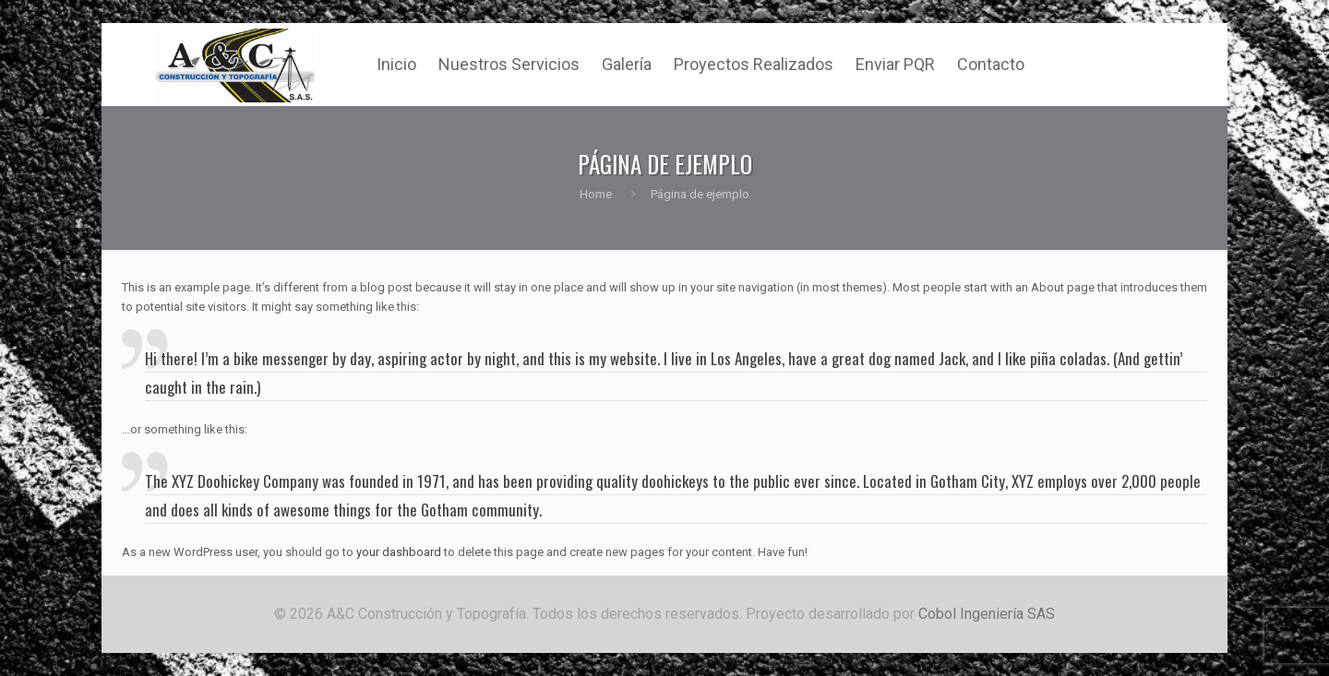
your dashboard (398, 552)
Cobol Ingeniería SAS (986, 614)
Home (596, 194)
